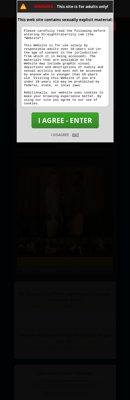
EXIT (75, 134)
